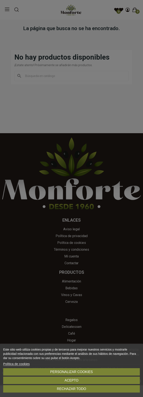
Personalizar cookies (71, 372)
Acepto (71, 380)
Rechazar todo (71, 389)
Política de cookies (16, 364)
